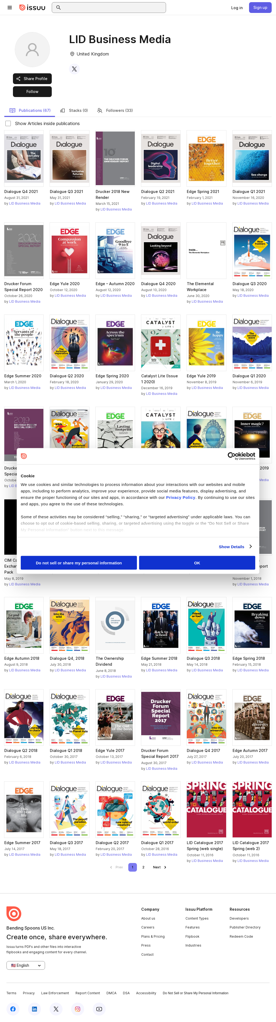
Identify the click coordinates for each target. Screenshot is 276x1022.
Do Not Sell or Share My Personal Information (195, 993)
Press (146, 945)
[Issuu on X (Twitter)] (56, 1009)
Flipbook (192, 936)
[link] (237, 7)
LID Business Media (24, 203)
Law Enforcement (55, 993)
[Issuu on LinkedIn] (34, 1009)
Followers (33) (114, 110)
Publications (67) (30, 110)
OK (197, 563)
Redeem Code (241, 936)
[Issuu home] (32, 8)
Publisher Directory (245, 927)
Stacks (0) (73, 110)
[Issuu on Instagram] (77, 1009)
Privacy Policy (180, 497)
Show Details (231, 546)
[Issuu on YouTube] (99, 1009)
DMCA (111, 993)
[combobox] (114, 7)
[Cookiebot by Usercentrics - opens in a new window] (231, 456)
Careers (147, 927)
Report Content (87, 993)
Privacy (29, 993)
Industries (193, 945)
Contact (147, 954)
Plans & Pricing (153, 936)
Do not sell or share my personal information (79, 563)
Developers (239, 918)
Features (192, 927)
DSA (126, 993)
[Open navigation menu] (9, 7)
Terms (11, 993)
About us (148, 918)
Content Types (197, 918)
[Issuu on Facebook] (12, 1009)
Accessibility (146, 993)
